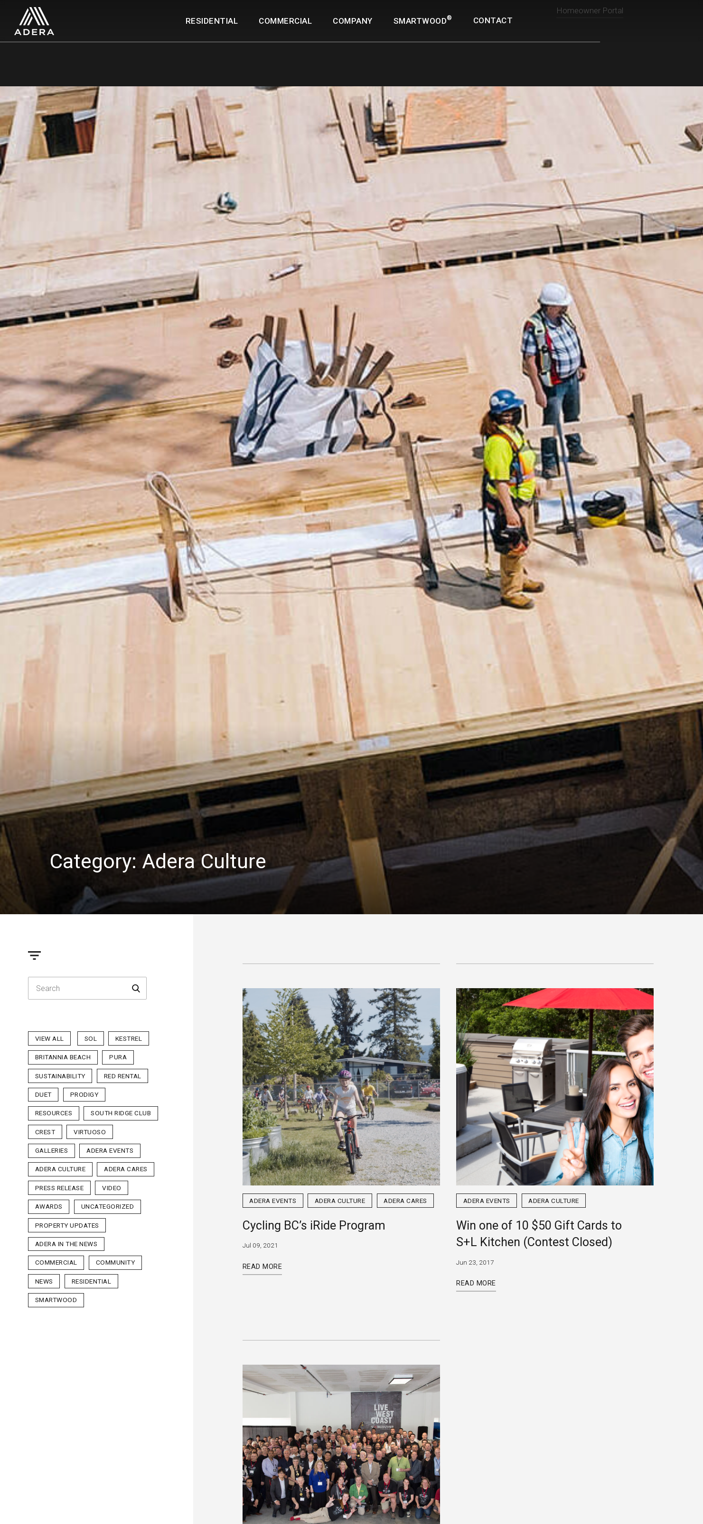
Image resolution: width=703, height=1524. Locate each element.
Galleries (51, 1150)
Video (112, 1188)
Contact (493, 21)
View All (49, 1038)
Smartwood (56, 1300)
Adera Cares (126, 1169)
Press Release (59, 1188)
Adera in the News (66, 1244)
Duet (43, 1094)
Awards (49, 1206)
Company (353, 21)
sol (90, 1038)
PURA (118, 1057)
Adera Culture (60, 1169)
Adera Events (109, 1150)
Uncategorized (107, 1206)
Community (115, 1262)
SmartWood (423, 20)
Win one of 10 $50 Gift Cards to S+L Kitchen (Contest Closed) (539, 1234)
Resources (54, 1113)
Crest (45, 1132)
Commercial (285, 21)
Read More (262, 1267)
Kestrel (128, 1038)
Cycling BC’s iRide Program (314, 1225)
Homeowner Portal (589, 19)
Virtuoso (90, 1132)
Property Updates (67, 1225)
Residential (212, 21)
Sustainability (60, 1076)
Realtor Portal (659, 16)
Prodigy (84, 1094)
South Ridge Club (121, 1113)
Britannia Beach (63, 1057)
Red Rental (122, 1076)
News (44, 1281)
